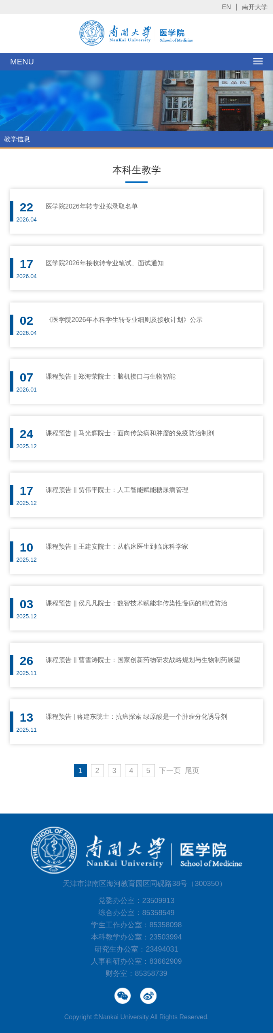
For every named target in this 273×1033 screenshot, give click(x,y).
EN (226, 7)
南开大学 (255, 7)
